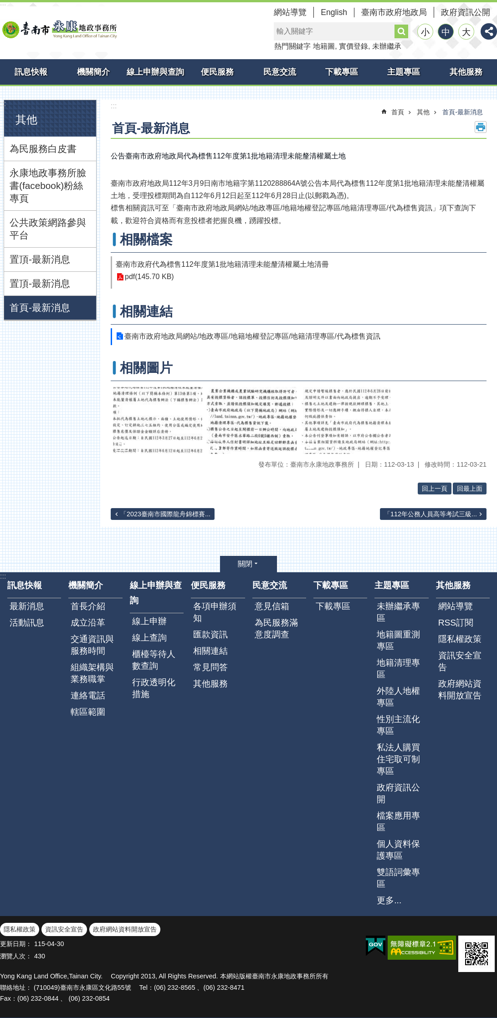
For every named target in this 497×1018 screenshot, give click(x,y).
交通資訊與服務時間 (92, 645)
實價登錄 (353, 46)
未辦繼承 (386, 46)
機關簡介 (93, 71)
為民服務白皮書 (43, 148)
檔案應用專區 (398, 821)
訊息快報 (31, 71)
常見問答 (210, 667)
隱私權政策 (460, 639)
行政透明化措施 (153, 688)
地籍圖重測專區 (398, 640)
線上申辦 (149, 621)
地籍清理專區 (398, 668)
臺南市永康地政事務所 (59, 29)
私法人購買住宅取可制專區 (398, 759)
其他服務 (466, 71)
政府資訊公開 (465, 12)
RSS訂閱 (455, 622)
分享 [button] (489, 31)
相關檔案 (146, 239)
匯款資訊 (210, 634)
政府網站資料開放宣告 (460, 689)
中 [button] (445, 32)
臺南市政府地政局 (394, 12)
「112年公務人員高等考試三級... (430, 514)
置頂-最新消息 (40, 259)
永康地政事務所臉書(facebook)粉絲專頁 (48, 186)
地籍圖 (324, 46)
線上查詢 (149, 637)
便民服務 (217, 71)
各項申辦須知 (214, 612)
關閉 (245, 564)
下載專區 (341, 71)
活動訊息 (27, 622)
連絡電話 (88, 695)
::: (3, 103)
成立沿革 (88, 622)
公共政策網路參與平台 (48, 228)
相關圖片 (146, 368)
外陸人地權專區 (398, 697)
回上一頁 (434, 488)
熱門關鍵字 (292, 46)
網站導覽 (290, 12)
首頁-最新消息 (40, 307)
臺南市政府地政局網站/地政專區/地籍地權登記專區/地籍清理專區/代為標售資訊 (252, 336)
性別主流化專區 (398, 725)
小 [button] (425, 32)
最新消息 (27, 606)
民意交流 (279, 71)
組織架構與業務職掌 (92, 673)
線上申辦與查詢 (155, 71)
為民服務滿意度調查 (276, 628)
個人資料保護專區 (398, 849)
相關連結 (146, 311)
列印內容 (481, 127)
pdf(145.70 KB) (149, 277)
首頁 (397, 112)
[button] (157, 420)
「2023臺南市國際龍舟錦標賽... (165, 514)
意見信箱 (272, 606)
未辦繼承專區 (398, 612)
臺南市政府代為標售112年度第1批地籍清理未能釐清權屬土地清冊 (222, 264)
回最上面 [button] (469, 488)
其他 (26, 119)
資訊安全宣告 (460, 661)
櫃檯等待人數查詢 (153, 660)
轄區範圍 (88, 712)
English (334, 12)
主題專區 (403, 71)
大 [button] (466, 32)
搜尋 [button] (401, 31)
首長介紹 (88, 606)
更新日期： (16, 943)
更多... (389, 900)
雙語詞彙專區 (398, 878)
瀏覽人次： (16, 956)
